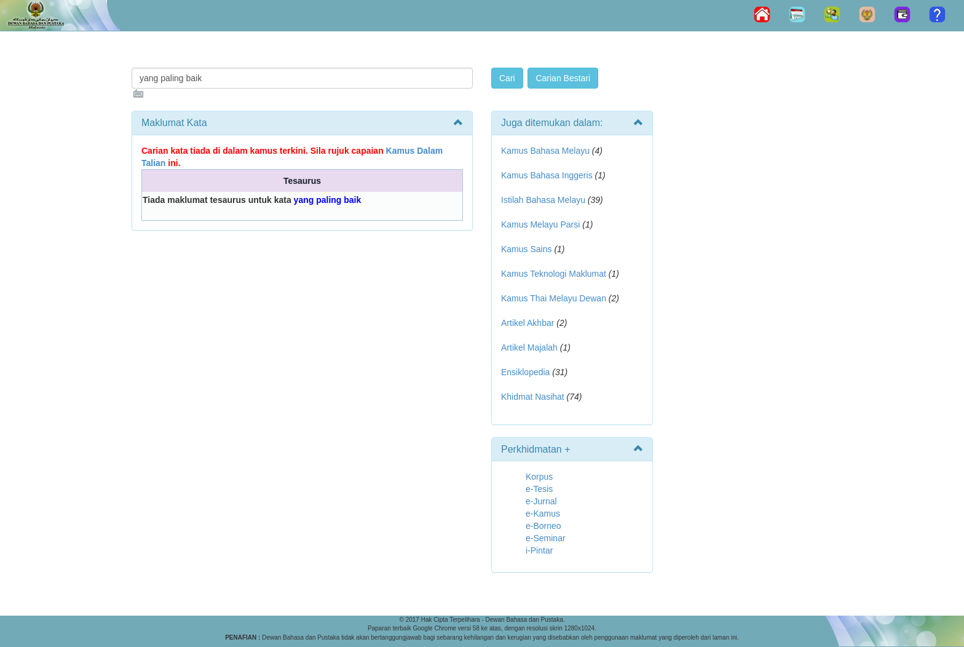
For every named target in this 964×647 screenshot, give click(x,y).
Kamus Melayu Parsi (540, 224)
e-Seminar (546, 538)
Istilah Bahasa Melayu (543, 200)
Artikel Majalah (529, 347)
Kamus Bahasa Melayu (546, 151)
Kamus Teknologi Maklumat (553, 274)
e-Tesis (539, 489)
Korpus (539, 477)
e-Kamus (543, 513)
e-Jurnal (541, 501)
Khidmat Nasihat (532, 397)
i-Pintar (539, 550)
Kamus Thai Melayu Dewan (553, 298)
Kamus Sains (526, 249)
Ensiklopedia (525, 372)
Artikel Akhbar (527, 323)
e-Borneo (543, 526)
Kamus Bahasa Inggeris (547, 175)
